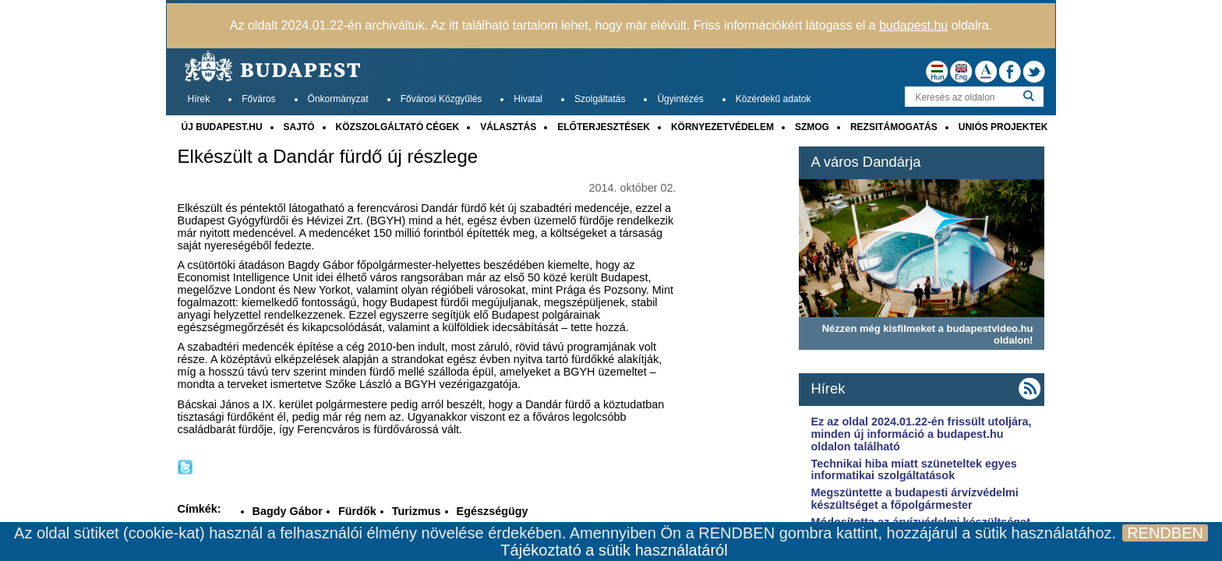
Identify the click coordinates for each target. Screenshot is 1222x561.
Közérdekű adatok (773, 99)
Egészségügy (492, 511)
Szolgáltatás (599, 99)
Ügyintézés (680, 99)
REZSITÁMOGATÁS (894, 127)
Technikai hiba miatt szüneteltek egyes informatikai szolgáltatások (913, 469)
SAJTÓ (299, 127)
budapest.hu (913, 25)
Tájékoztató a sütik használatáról (613, 550)
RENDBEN (1165, 533)
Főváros (258, 99)
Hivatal (528, 99)
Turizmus (416, 511)
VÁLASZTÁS (508, 127)
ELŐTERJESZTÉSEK (603, 127)
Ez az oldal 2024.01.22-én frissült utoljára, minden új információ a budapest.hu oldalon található (921, 434)
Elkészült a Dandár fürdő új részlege (328, 156)
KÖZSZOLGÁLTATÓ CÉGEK (398, 127)
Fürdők (357, 511)
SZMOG (812, 127)
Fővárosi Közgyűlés (441, 99)
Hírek (199, 99)
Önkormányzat (338, 99)
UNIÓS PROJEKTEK (1003, 127)
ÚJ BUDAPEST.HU (222, 127)
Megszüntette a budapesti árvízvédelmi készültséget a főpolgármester (914, 498)
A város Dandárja (865, 161)
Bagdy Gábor (288, 511)
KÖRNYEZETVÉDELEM (722, 127)
